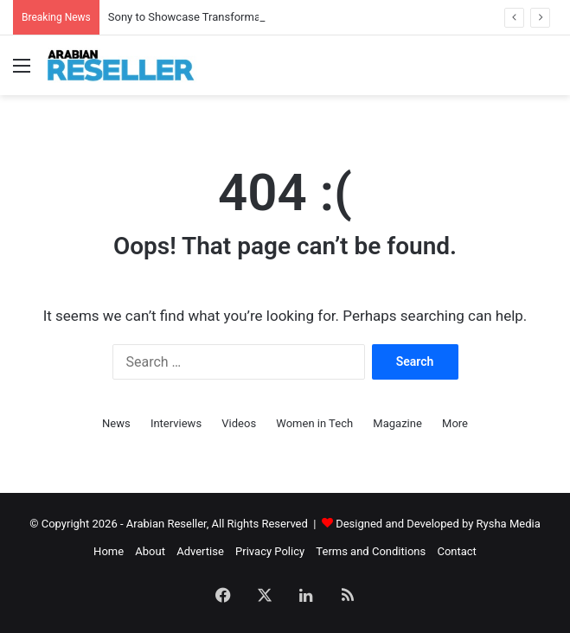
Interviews (176, 423)
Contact (456, 551)
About (150, 551)
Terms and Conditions (371, 551)
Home (108, 551)
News (116, 423)
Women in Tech (314, 423)
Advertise (200, 551)
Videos (238, 423)
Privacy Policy (269, 551)
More (455, 423)
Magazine (397, 423)
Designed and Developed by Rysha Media (438, 523)
